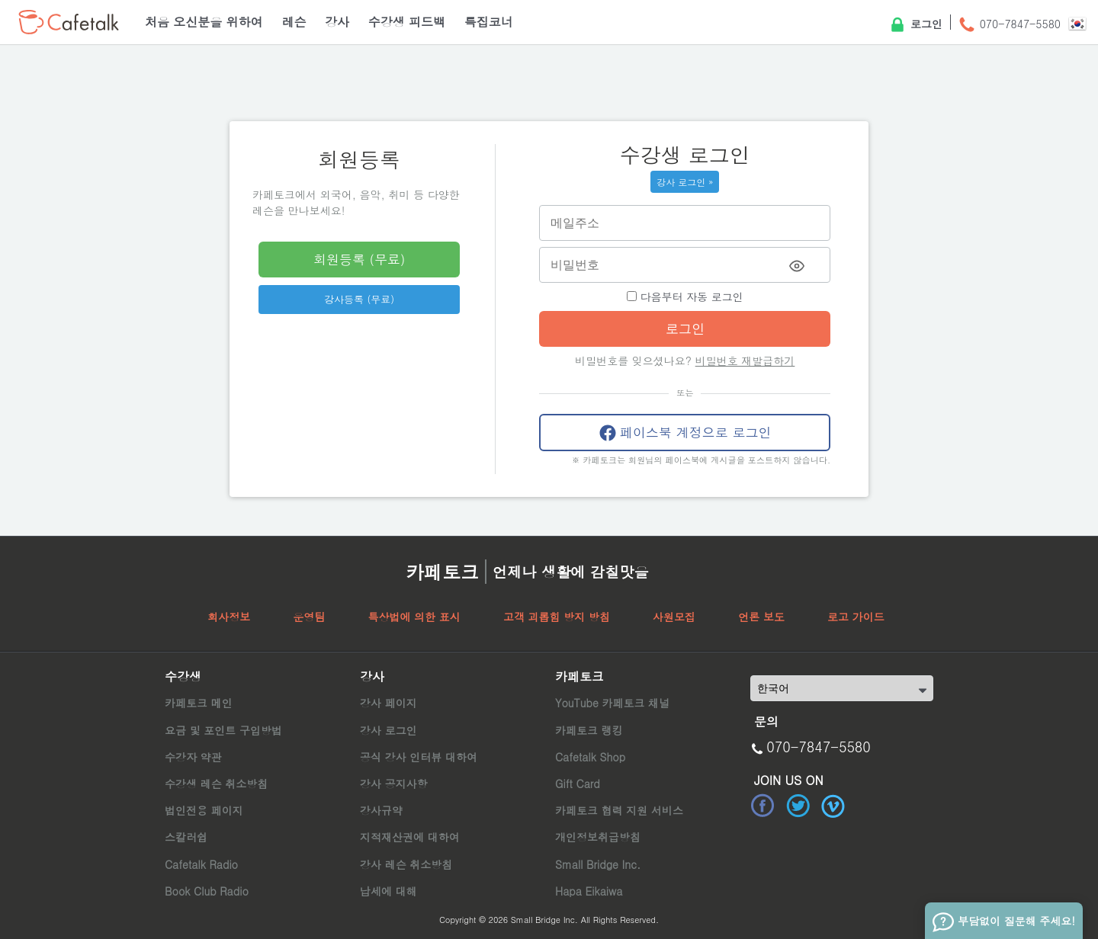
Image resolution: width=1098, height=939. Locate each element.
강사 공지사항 (394, 783)
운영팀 (309, 616)
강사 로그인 (388, 730)
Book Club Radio (207, 891)
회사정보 (228, 616)
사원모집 (674, 616)
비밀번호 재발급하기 (745, 360)
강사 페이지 (388, 702)
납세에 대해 (388, 891)
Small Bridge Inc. (597, 864)
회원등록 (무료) (359, 259)
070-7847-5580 (1009, 25)
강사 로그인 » (685, 181)
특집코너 (488, 21)
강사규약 (381, 810)
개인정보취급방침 (597, 836)
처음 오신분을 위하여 (204, 21)
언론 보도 (761, 616)
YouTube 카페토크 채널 (612, 702)
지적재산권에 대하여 (410, 836)
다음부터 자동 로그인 (685, 296)
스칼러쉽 (186, 836)
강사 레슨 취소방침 (406, 864)
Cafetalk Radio (201, 864)
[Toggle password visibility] (796, 266)
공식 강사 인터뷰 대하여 (418, 756)
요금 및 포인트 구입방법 (223, 730)
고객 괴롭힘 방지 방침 (556, 616)
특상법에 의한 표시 (414, 616)
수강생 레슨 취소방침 (216, 783)
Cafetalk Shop (590, 756)
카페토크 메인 (199, 702)
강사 (337, 21)
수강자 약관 (193, 756)
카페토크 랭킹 (589, 730)
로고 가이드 (855, 616)
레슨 (293, 21)
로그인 (915, 25)
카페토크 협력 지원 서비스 (619, 810)
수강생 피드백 (406, 21)
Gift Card (577, 783)
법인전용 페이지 (204, 810)
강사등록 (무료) (359, 299)
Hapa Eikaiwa (588, 891)
